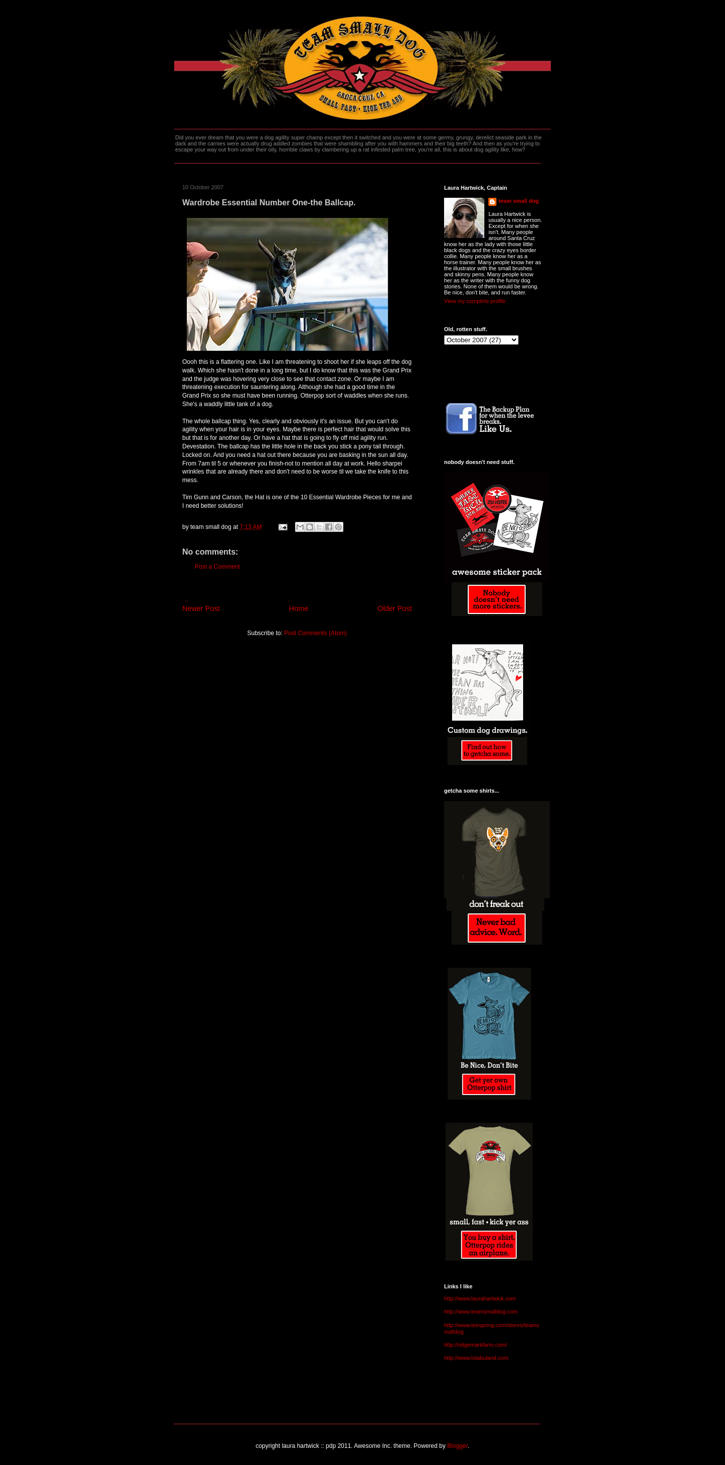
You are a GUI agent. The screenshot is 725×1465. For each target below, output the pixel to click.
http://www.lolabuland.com (476, 1358)
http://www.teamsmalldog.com (481, 1311)
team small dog (518, 201)
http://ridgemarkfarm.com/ (475, 1345)
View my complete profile (474, 301)
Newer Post (201, 608)
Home (298, 608)
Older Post (395, 608)
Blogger (457, 1445)
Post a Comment (217, 566)
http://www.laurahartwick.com (480, 1298)
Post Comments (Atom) (315, 633)
